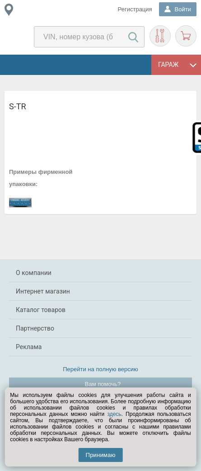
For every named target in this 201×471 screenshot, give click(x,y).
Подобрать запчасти (160, 36)
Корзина (185, 36)
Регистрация (135, 9)
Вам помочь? (103, 384)
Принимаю (101, 455)
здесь (114, 414)
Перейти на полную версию (100, 369)
